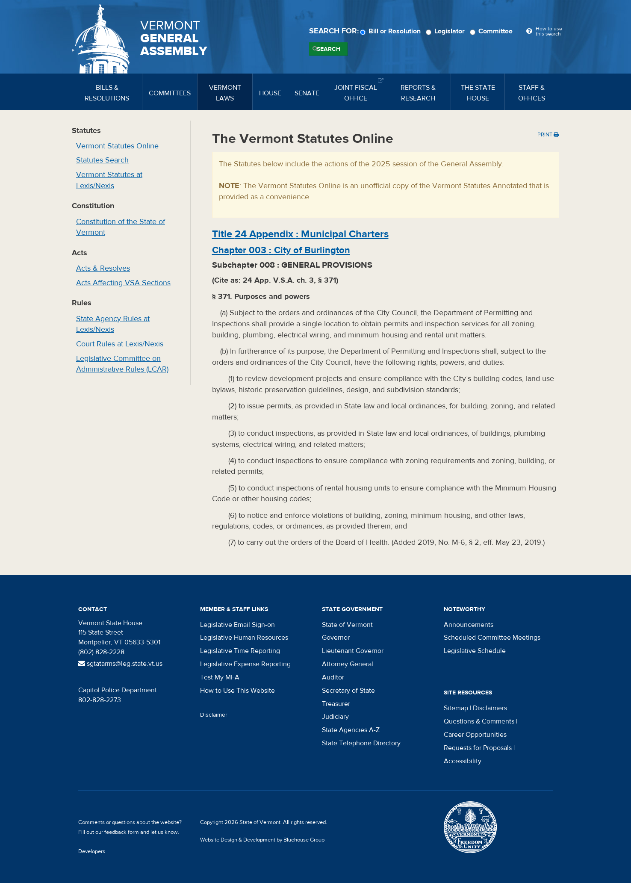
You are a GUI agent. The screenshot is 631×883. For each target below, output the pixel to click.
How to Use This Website (237, 690)
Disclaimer (213, 715)
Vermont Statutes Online (117, 146)
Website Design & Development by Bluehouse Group (262, 839)
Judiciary (335, 716)
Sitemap (456, 708)
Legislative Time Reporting (240, 651)
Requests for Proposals (478, 748)
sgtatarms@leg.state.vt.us (120, 663)
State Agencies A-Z (351, 730)
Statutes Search (102, 160)
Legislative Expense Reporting (245, 664)
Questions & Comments (479, 721)
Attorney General (347, 664)
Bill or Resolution (392, 31)
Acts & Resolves (103, 268)
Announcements (468, 624)
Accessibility (462, 761)
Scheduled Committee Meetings (492, 637)
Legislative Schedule (475, 651)
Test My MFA (219, 677)
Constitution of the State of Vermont (120, 227)
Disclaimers (490, 708)
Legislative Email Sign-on (237, 624)
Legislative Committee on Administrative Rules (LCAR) (122, 364)
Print (548, 134)
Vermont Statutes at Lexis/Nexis (109, 180)
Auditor (333, 677)
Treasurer (336, 704)
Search (328, 49)
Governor (336, 637)
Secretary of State (348, 690)
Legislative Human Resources (244, 637)
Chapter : (281, 250)
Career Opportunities (475, 734)
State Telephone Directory (361, 743)
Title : (300, 234)
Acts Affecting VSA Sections (123, 283)
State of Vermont (347, 624)
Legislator (446, 31)
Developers (91, 851)
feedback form (121, 832)
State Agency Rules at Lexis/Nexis (113, 324)
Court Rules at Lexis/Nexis (119, 344)
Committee (492, 31)
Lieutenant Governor (352, 651)
